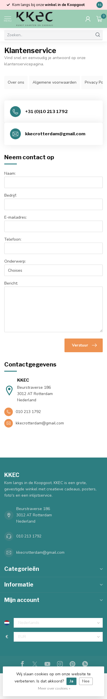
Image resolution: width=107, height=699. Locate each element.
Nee (86, 681)
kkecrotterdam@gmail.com (40, 552)
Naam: (10, 173)
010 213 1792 (28, 536)
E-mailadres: (15, 217)
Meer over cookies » (54, 688)
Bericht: (11, 283)
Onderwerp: (15, 261)
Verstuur (84, 345)
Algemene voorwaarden (54, 82)
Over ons (16, 82)
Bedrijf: (10, 195)
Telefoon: (12, 239)
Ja (71, 681)
